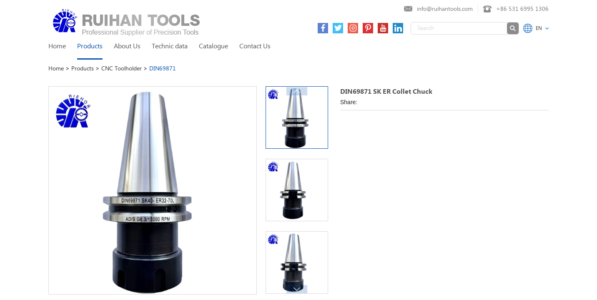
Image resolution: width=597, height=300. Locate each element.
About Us (127, 46)
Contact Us (255, 46)
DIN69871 (162, 68)
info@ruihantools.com (445, 9)
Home (57, 46)
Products (90, 46)
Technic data (170, 46)
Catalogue (213, 46)
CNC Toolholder (122, 68)
